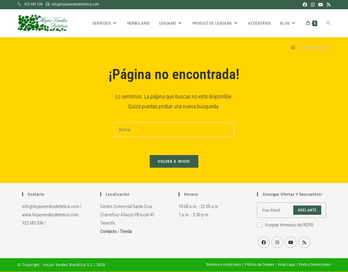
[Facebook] (264, 242)
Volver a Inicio (174, 161)
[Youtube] (291, 242)
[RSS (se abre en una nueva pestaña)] (327, 5)
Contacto (108, 231)
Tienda (126, 231)
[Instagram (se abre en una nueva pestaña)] (312, 5)
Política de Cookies (259, 265)
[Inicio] (293, 47)
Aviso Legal (286, 265)
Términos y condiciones (223, 265)
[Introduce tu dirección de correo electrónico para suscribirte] (291, 210)
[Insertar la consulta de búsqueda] (174, 129)
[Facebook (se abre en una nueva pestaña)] (305, 5)
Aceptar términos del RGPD (285, 225)
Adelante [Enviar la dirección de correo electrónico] (307, 210)
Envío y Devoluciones (314, 265)
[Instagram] (277, 242)
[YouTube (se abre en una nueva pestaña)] (320, 5)
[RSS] (304, 242)
